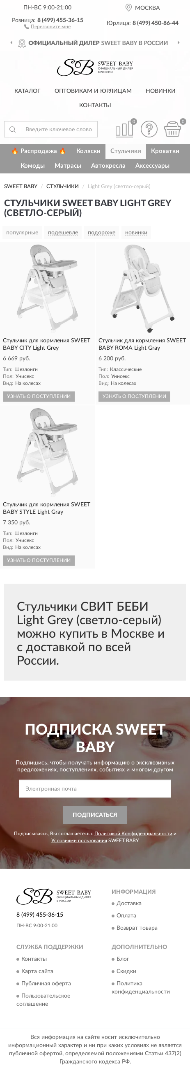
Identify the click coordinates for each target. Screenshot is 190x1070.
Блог (123, 959)
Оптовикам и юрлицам (93, 91)
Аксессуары (152, 166)
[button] (47, 26)
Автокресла (108, 166)
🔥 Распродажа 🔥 (38, 151)
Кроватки (165, 151)
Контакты (95, 105)
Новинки (161, 91)
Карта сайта (37, 971)
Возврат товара (137, 928)
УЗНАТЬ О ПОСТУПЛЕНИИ (39, 396)
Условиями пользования (79, 840)
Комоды (33, 166)
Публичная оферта (46, 984)
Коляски (88, 151)
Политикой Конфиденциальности (133, 833)
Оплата (126, 916)
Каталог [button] (27, 91)
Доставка (129, 904)
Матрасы (68, 166)
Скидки (126, 971)
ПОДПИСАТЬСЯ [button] (95, 815)
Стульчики (125, 151)
